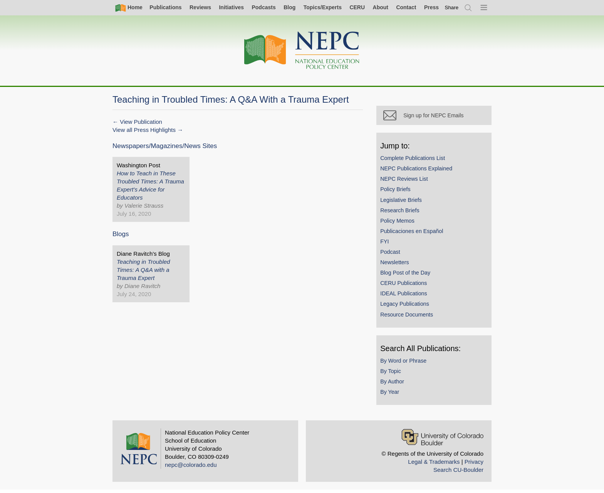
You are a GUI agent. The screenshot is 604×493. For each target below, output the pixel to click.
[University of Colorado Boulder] (442, 440)
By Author (396, 384)
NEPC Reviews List (407, 182)
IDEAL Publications (407, 297)
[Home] (302, 51)
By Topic (394, 374)
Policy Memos (401, 224)
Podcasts (263, 7)
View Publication (141, 121)
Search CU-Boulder (458, 473)
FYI (388, 245)
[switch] (452, 7)
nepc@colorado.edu (191, 468)
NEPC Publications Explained (420, 171)
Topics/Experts (323, 7)
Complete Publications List (416, 161)
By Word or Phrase (407, 364)
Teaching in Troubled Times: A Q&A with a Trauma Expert (143, 269)
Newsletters (398, 265)
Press (431, 7)
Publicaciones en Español (415, 234)
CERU (357, 7)
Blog (289, 7)
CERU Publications (407, 286)
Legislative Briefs (404, 203)
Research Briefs (403, 213)
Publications (165, 7)
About (380, 7)
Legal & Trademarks (434, 464)
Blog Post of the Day (409, 276)
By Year (393, 395)
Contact (406, 7)
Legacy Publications (408, 307)
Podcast (394, 255)
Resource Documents (410, 318)
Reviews (200, 7)
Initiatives (231, 7)
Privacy (474, 464)
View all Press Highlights (144, 130)
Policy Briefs (399, 193)
